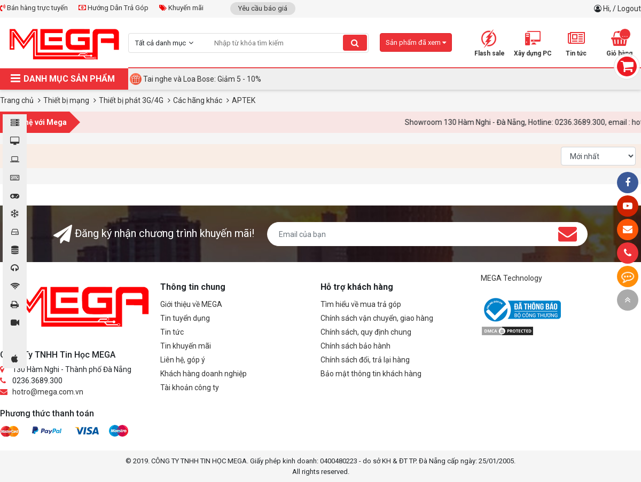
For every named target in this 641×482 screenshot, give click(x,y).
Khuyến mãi (181, 8)
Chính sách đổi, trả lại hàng (365, 359)
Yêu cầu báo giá (262, 8)
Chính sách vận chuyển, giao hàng (376, 318)
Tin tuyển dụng (185, 318)
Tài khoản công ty (189, 387)
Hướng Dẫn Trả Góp (113, 8)
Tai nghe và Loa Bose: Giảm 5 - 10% (202, 79)
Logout (629, 8)
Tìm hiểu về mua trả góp (360, 304)
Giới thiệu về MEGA (191, 304)
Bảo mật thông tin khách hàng (370, 373)
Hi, (608, 8)
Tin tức (172, 332)
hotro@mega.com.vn (47, 392)
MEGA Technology (511, 278)
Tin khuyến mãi (185, 346)
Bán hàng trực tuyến (34, 8)
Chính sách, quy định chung (365, 332)
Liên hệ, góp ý (182, 359)
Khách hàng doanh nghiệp (203, 373)
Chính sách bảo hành (355, 346)
